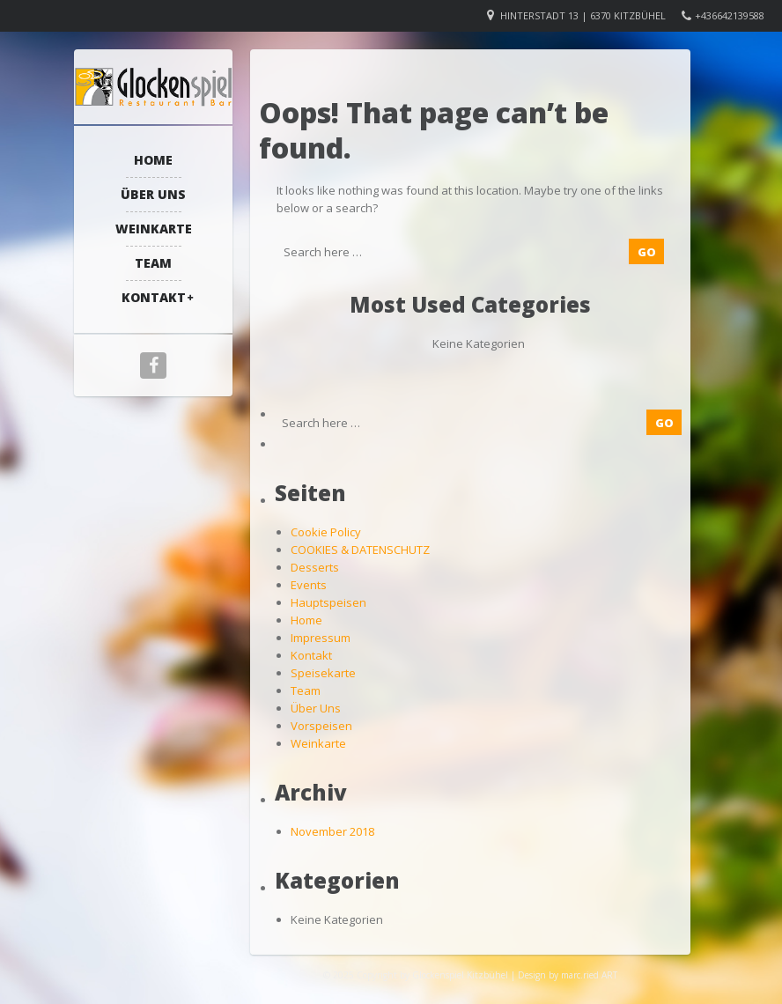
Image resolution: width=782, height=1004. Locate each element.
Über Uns (153, 194)
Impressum (320, 638)
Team (153, 263)
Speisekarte (323, 673)
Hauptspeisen (328, 602)
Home (153, 159)
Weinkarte (153, 228)
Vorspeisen (321, 726)
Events (309, 585)
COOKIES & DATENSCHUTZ (360, 549)
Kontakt (154, 297)
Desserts (315, 567)
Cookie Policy (326, 532)
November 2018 (332, 831)
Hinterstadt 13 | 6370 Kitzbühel (583, 15)
